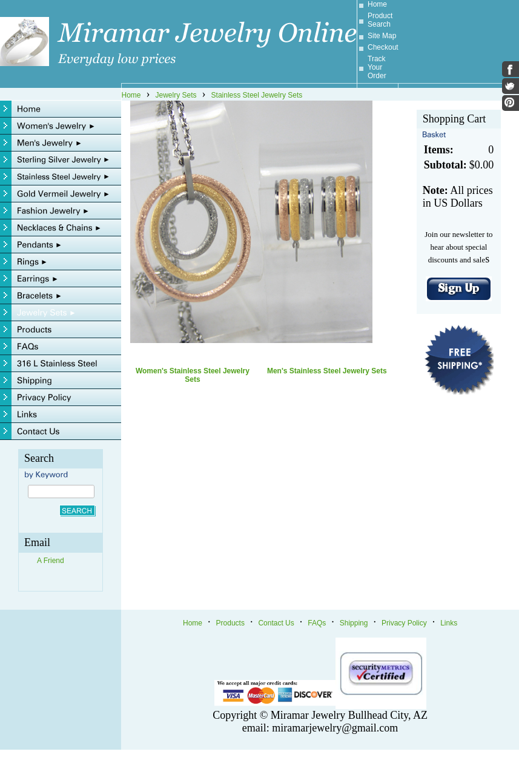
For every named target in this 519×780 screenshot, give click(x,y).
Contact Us (276, 623)
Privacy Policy (404, 623)
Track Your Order (377, 67)
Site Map (382, 36)
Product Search (380, 20)
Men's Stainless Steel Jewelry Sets (327, 371)
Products (230, 623)
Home (377, 4)
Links (448, 623)
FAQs (317, 623)
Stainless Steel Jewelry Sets (257, 95)
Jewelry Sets (176, 95)
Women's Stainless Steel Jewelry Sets (193, 375)
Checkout (383, 47)
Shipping (354, 623)
